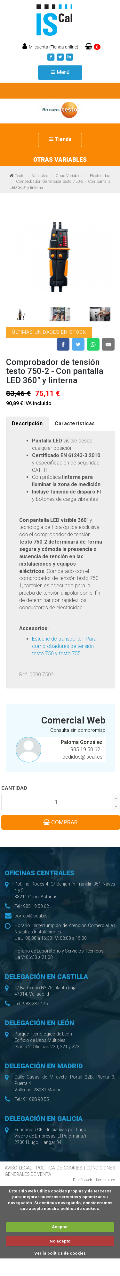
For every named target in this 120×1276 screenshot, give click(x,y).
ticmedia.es (105, 1180)
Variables (40, 175)
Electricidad (100, 175)
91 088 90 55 (36, 1099)
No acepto (60, 1241)
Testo (19, 175)
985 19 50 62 (85, 749)
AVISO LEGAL (18, 1167)
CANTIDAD (14, 788)
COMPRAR (60, 822)
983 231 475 (35, 1003)
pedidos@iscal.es (82, 757)
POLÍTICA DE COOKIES (59, 1167)
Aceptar (60, 1226)
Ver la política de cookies (60, 1253)
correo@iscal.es (31, 915)
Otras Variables (69, 175)
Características (75, 423)
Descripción (27, 423)
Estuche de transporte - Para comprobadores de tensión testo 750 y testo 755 (64, 646)
